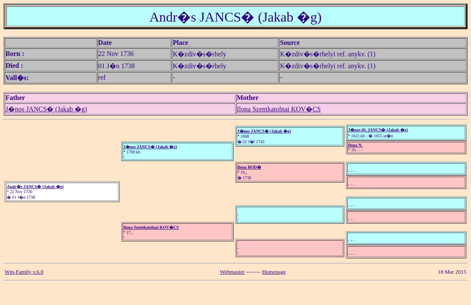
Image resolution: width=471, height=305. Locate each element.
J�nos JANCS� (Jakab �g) (46, 109)
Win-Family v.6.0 (24, 272)
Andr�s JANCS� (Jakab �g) (35, 186)
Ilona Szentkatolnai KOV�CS (279, 109)
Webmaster (232, 272)
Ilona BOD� (249, 167)
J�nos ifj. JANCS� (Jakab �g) (378, 130)
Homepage (274, 272)
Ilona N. (355, 145)
